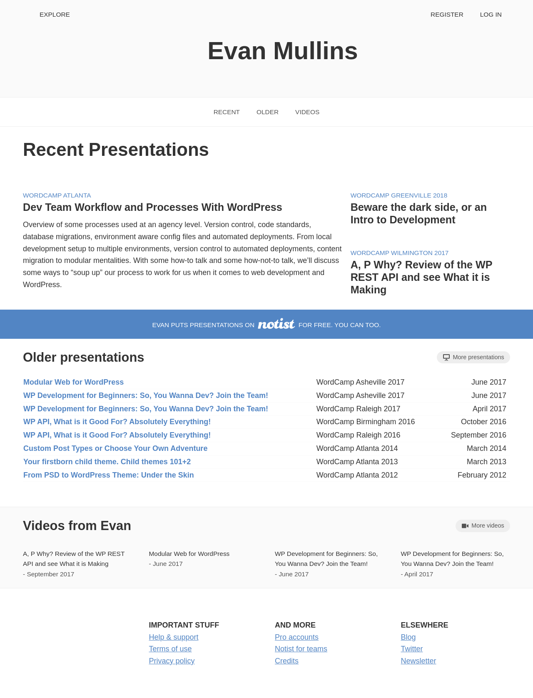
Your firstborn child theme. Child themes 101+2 (107, 462)
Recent (227, 111)
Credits (287, 661)
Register (447, 14)
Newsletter (418, 661)
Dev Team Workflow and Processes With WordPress (152, 207)
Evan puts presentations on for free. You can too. (266, 324)
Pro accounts (297, 637)
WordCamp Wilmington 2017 (400, 252)
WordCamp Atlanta (57, 195)
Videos (307, 111)
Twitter (412, 649)
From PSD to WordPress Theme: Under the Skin (108, 475)
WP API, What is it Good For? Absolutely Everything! (117, 422)
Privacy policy (172, 661)
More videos (483, 525)
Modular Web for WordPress (73, 382)
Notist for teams (301, 649)
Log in (491, 14)
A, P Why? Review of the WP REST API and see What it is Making (422, 277)
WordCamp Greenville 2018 (399, 195)
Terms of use (170, 649)
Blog (408, 637)
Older (268, 111)
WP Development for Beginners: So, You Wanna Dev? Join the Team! (145, 395)
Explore (55, 14)
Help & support (174, 637)
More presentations (473, 357)
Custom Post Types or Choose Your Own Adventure (115, 448)
